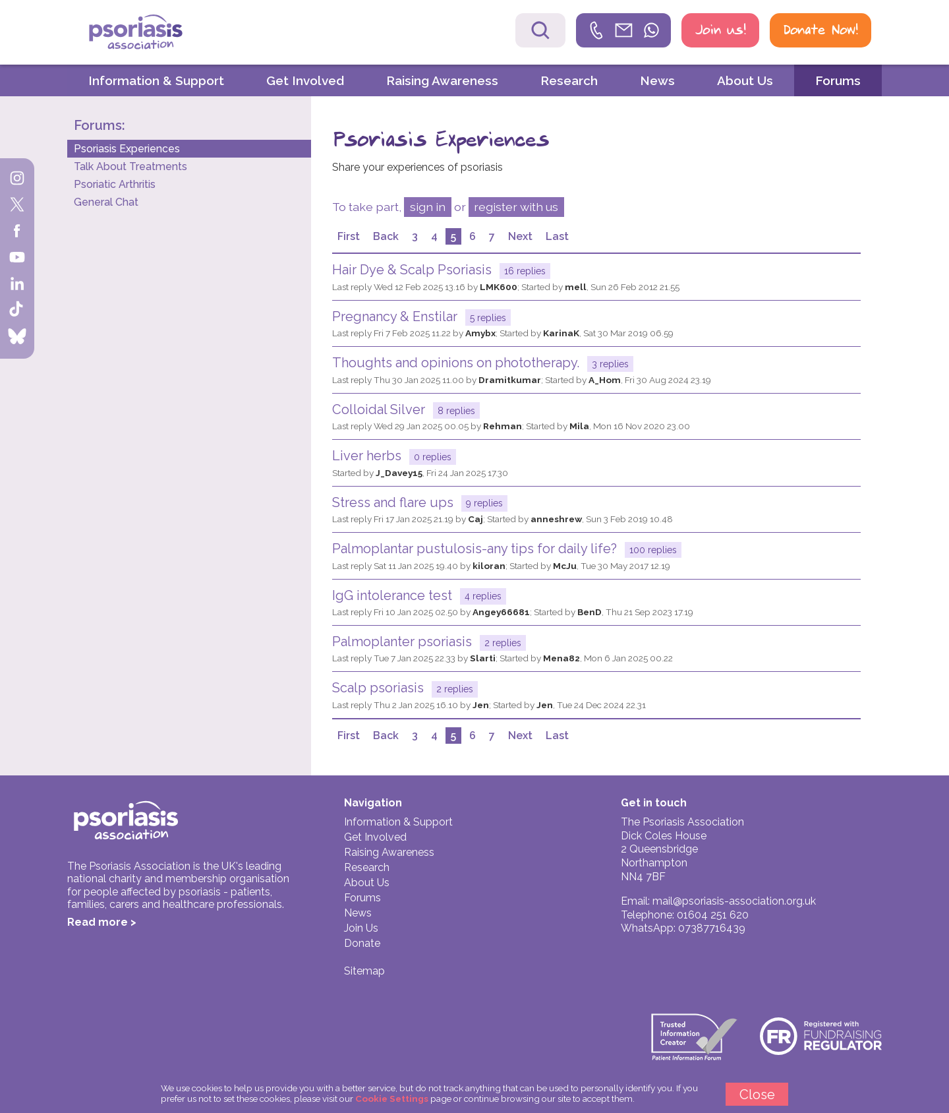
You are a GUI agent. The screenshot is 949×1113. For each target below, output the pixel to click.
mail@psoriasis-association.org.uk (734, 901)
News (657, 80)
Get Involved (305, 80)
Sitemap (364, 971)
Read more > (101, 922)
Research (569, 80)
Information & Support (156, 80)
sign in (428, 207)
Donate (362, 943)
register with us (516, 207)
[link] (623, 30)
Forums (838, 80)
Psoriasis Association (164, 34)
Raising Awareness (442, 80)
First (348, 236)
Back (386, 236)
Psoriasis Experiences (127, 148)
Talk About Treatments (130, 166)
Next (520, 236)
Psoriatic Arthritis (115, 184)
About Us (745, 80)
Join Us (361, 928)
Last (557, 236)
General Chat (106, 202)
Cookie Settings (391, 1098)
